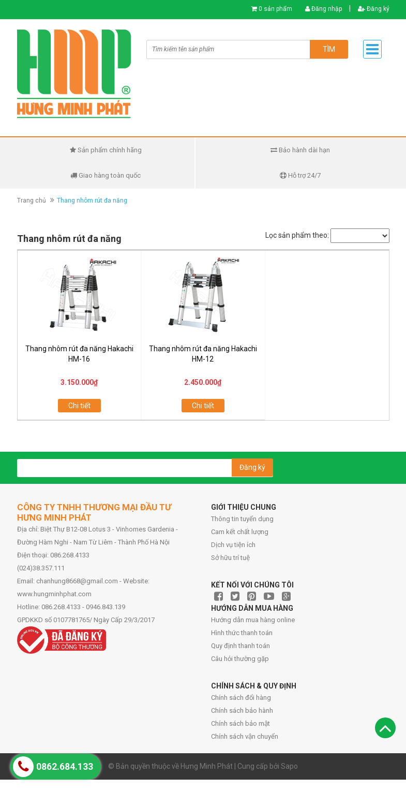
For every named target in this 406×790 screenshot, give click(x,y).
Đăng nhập (323, 8)
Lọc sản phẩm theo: (297, 235)
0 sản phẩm (275, 8)
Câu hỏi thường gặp (240, 659)
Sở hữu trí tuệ (230, 558)
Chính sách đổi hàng (241, 697)
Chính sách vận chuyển (244, 736)
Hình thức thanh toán (242, 633)
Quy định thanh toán (240, 646)
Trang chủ (31, 200)
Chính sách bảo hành (242, 710)
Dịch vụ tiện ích (233, 545)
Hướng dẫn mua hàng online (253, 620)
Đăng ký (373, 8)
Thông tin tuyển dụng (242, 519)
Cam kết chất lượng (239, 532)
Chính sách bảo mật (240, 723)
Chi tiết (79, 405)
